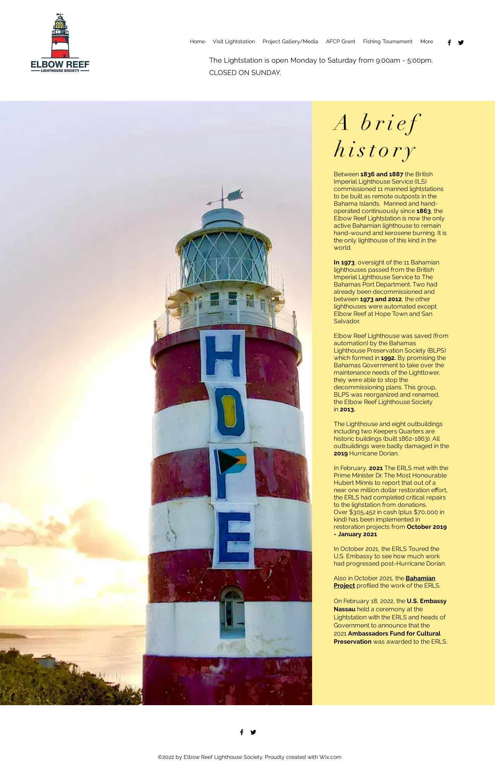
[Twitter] (461, 42)
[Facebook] (449, 42)
